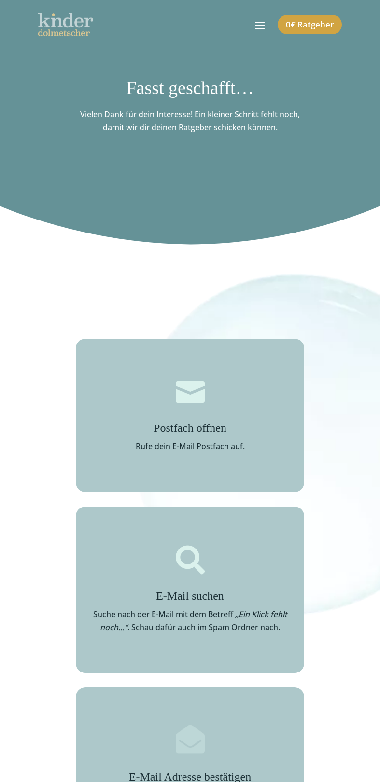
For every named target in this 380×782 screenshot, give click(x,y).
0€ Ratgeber (310, 24)
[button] (21, 761)
